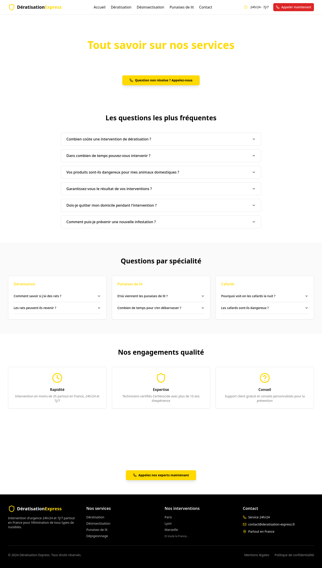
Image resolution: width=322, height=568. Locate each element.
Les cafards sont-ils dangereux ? (264, 308)
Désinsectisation (150, 7)
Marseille (171, 530)
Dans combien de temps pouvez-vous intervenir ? (161, 155)
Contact (205, 7)
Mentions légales (256, 555)
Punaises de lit (181, 7)
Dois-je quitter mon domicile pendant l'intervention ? (161, 205)
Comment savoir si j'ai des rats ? (57, 296)
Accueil (100, 7)
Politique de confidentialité (294, 555)
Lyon (168, 523)
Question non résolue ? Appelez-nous (160, 80)
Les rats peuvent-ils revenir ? (57, 308)
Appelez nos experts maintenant (161, 475)
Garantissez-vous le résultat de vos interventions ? (161, 188)
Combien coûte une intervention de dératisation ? (161, 139)
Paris (168, 517)
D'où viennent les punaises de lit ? (161, 296)
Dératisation (121, 7)
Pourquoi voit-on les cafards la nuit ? (264, 296)
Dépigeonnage (97, 536)
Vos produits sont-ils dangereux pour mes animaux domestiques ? (161, 172)
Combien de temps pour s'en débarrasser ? (161, 308)
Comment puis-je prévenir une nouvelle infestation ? (161, 221)
